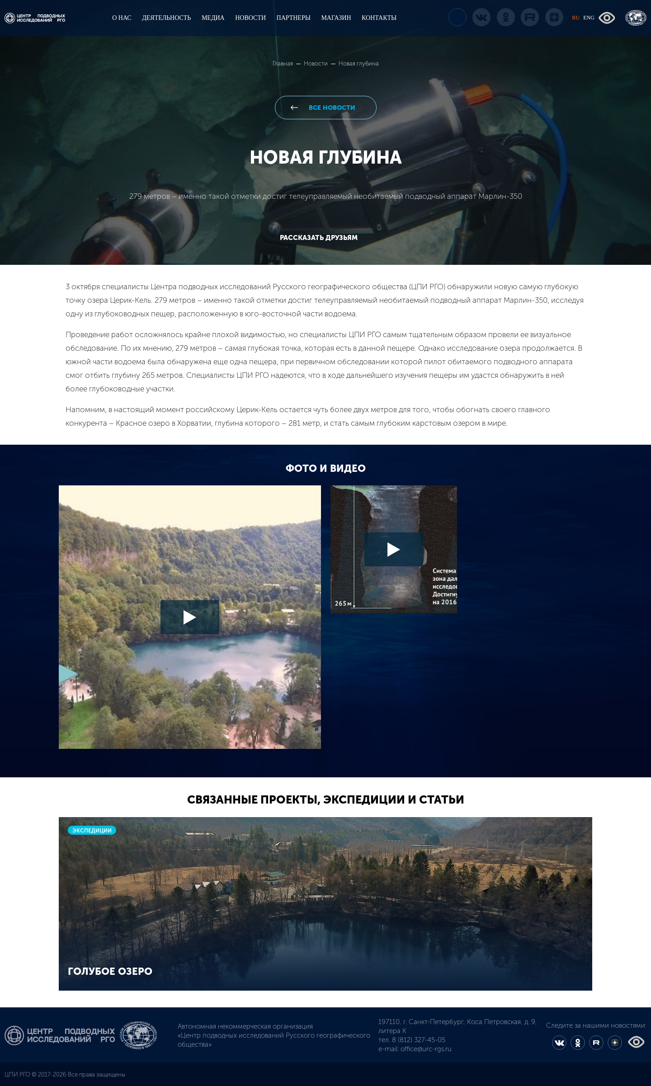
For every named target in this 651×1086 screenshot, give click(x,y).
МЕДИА (213, 17)
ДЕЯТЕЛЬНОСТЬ (166, 17)
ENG (588, 17)
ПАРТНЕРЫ (294, 17)
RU (576, 17)
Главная (283, 63)
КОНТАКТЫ (379, 17)
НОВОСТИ (250, 17)
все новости (331, 108)
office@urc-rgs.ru (426, 1049)
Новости (316, 63)
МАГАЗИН (336, 17)
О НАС (121, 17)
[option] (325, 620)
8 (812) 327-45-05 (418, 1040)
